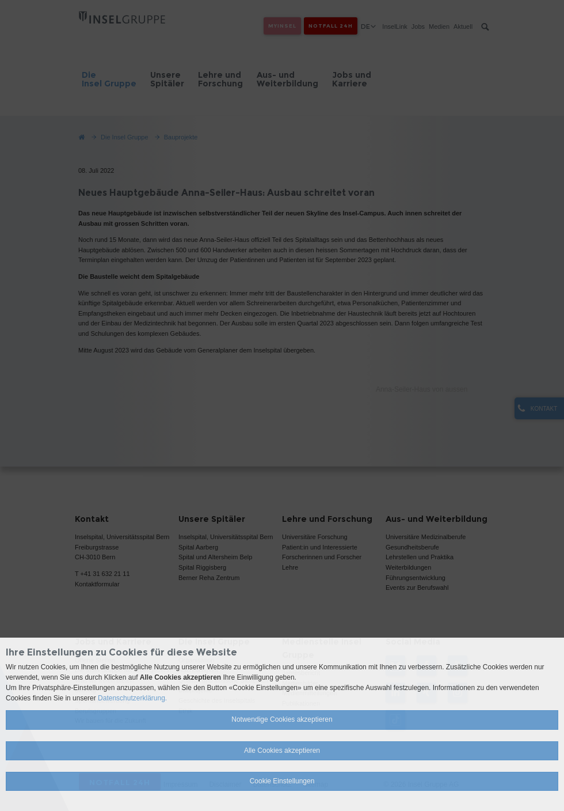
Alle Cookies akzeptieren (282, 750)
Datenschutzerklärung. (132, 698)
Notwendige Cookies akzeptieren (281, 719)
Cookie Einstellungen (282, 781)
